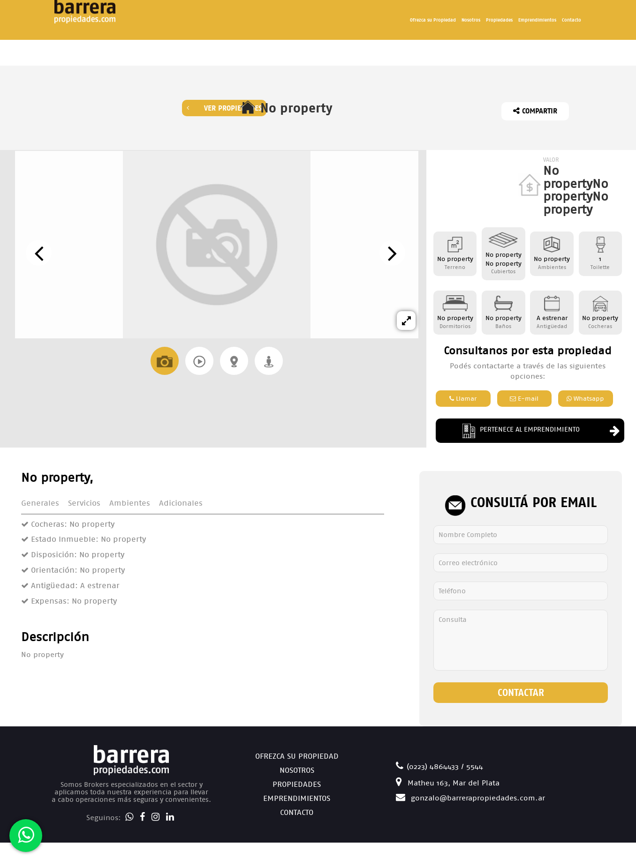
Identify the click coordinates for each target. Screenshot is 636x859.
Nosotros (471, 19)
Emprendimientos (537, 19)
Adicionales (181, 503)
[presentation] (39, 253)
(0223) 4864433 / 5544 (439, 766)
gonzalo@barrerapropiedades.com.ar (470, 798)
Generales (40, 503)
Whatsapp (585, 398)
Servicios (84, 503)
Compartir (535, 110)
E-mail (524, 398)
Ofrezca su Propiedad (433, 19)
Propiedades (499, 19)
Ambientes (129, 503)
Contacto (571, 19)
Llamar (463, 398)
